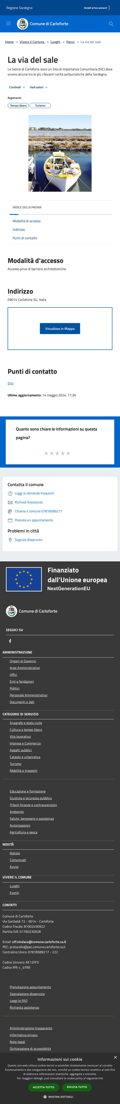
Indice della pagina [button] (27, 207)
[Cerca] (111, 23)
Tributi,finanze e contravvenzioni (33, 804)
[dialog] (60, 1078)
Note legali (17, 1041)
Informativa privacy (24, 1034)
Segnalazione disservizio (27, 993)
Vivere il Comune (32, 41)
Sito (10, 383)
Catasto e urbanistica (25, 756)
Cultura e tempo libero (26, 729)
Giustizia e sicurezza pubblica (31, 798)
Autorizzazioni (20, 825)
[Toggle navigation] (8, 23)
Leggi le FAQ (19, 1000)
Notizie (15, 853)
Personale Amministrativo (28, 695)
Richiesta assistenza (24, 1007)
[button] (60, 1097)
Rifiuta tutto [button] (77, 1087)
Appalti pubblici (21, 750)
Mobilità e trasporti (23, 770)
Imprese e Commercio (25, 743)
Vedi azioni (39, 87)
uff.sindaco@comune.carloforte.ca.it (39, 941)
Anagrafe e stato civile (26, 722)
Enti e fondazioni (22, 681)
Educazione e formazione (28, 791)
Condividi (18, 87)
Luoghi (55, 41)
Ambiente (17, 811)
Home (9, 41)
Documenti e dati (22, 701)
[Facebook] (10, 641)
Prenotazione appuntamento (30, 987)
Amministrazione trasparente (31, 1028)
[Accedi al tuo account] (95, 8)
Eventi (14, 892)
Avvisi (14, 866)
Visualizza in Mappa (60, 328)
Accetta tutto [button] (43, 1087)
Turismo (15, 763)
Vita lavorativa (20, 736)
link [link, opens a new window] (101, 1078)
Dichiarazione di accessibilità (30, 1048)
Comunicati (18, 859)
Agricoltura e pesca (23, 832)
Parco (70, 41)
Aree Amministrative (25, 667)
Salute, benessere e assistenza (32, 818)
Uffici (13, 674)
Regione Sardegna (19, 7)
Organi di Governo (23, 661)
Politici (15, 688)
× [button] (115, 1057)
